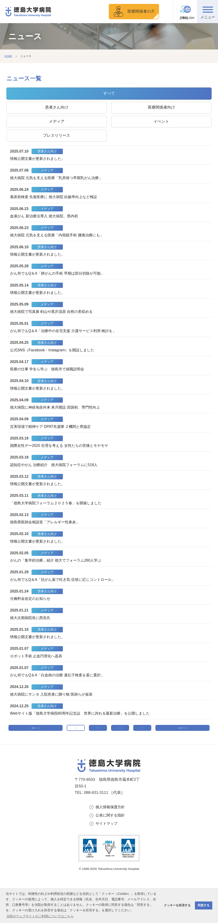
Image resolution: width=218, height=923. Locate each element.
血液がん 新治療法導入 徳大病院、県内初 (46, 219)
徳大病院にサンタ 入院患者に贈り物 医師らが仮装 (54, 721)
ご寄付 (167, 18)
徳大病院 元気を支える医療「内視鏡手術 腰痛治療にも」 (59, 239)
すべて (109, 93)
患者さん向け (56, 107)
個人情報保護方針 (111, 847)
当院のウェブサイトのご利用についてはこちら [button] (40, 916)
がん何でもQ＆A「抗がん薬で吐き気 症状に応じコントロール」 (66, 601)
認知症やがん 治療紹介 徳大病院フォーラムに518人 (56, 480)
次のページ (182, 762)
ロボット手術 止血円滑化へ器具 (38, 681)
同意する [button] (204, 905)
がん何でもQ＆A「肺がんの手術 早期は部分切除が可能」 (60, 280)
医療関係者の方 (134, 11)
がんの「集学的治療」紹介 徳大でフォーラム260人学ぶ (58, 581)
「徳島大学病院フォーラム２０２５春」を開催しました (58, 521)
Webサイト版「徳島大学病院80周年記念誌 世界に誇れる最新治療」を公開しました (84, 741)
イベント (161, 121)
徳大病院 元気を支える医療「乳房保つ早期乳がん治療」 (59, 179)
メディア (56, 121)
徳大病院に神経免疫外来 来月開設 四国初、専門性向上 (58, 420)
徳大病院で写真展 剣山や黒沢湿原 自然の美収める (54, 320)
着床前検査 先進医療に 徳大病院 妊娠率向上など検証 (56, 199)
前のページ (35, 762)
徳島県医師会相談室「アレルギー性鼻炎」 (47, 540)
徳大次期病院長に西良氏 (31, 641)
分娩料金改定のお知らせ (31, 621)
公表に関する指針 (111, 855)
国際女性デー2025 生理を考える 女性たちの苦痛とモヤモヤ (62, 460)
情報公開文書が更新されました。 (39, 159)
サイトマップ (107, 864)
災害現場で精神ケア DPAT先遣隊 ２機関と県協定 (53, 440)
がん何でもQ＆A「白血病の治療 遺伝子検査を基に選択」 (60, 701)
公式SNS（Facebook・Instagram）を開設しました (54, 360)
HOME (8, 56)
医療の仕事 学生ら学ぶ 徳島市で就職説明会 (49, 380)
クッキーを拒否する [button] (177, 905)
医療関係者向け (161, 107)
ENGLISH (187, 18)
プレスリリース (56, 135)
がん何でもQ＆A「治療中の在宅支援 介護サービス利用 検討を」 (66, 340)
